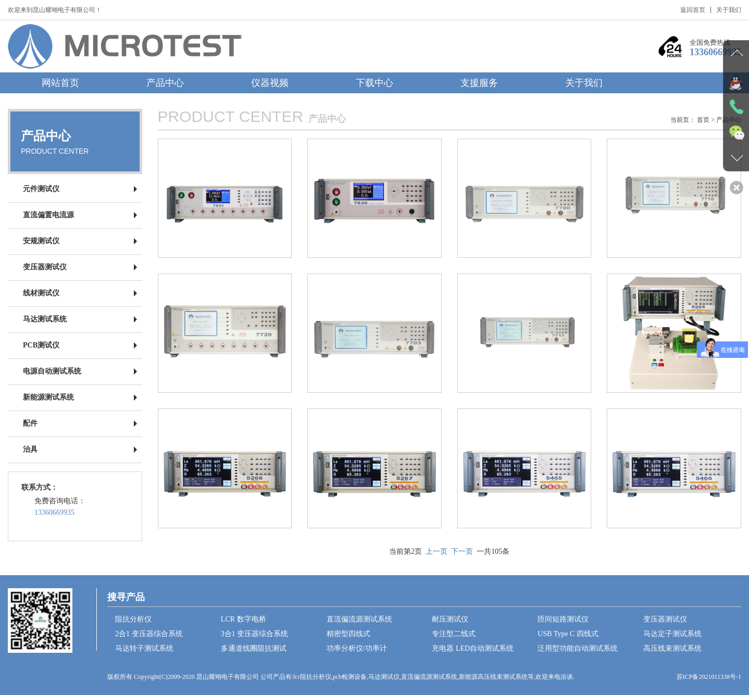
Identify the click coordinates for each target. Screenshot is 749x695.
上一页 (436, 551)
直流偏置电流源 (48, 215)
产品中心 (165, 83)
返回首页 (692, 10)
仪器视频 (270, 83)
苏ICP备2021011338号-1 (709, 676)
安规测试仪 (41, 241)
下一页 (462, 551)
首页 (703, 119)
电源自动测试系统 (52, 371)
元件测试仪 (41, 189)
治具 (30, 449)
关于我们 (728, 10)
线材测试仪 (41, 293)
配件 (30, 423)
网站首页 (60, 83)
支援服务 (479, 83)
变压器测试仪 (45, 267)
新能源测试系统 (48, 397)
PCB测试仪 (41, 345)
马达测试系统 (45, 319)
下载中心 (374, 83)
